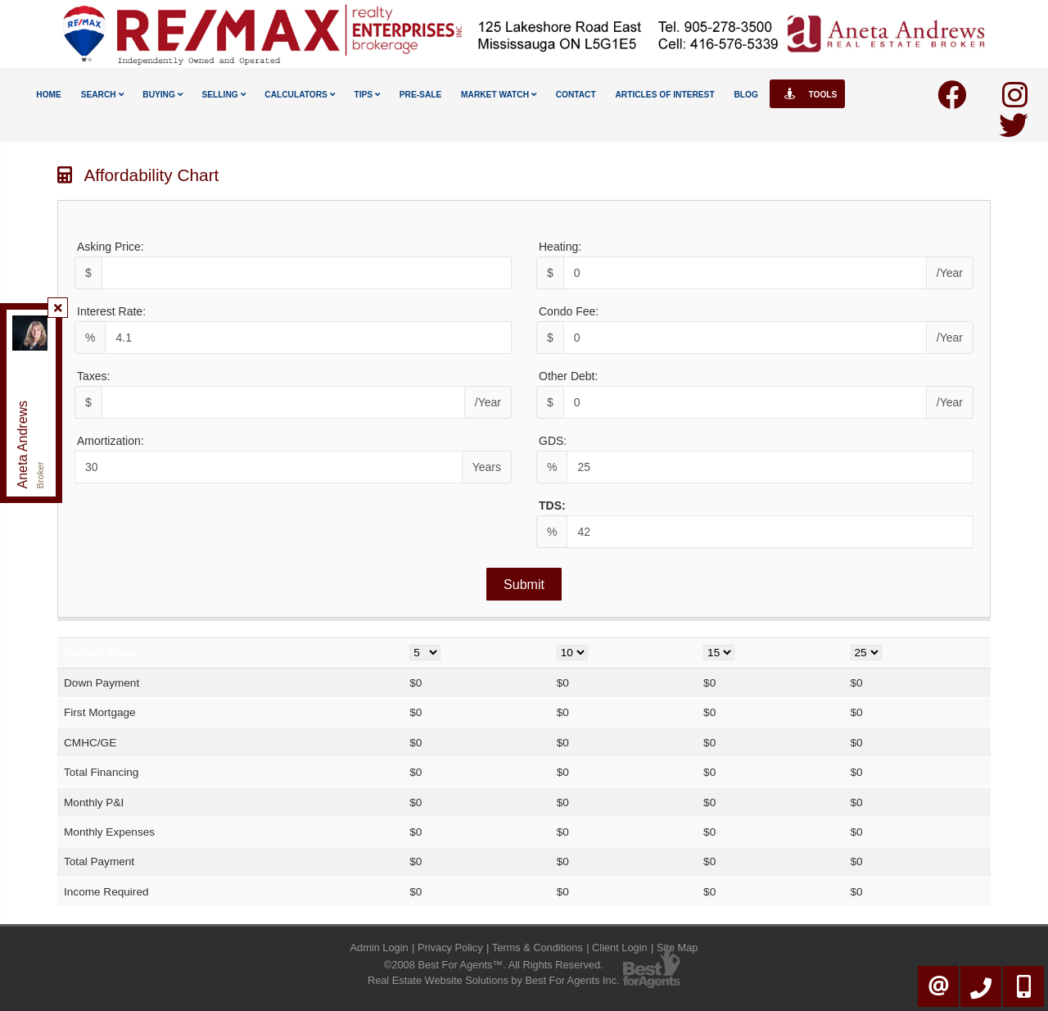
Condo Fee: (569, 311)
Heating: (560, 246)
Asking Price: (110, 246)
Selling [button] (224, 94)
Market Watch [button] (498, 94)
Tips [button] (366, 94)
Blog (745, 94)
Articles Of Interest (664, 94)
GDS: (553, 440)
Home (48, 94)
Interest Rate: (111, 311)
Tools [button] (808, 93)
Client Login (620, 947)
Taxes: (93, 376)
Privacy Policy (450, 947)
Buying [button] (162, 94)
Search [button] (102, 94)
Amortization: (110, 440)
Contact (576, 94)
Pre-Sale (421, 94)
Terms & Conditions (537, 947)
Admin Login (379, 947)
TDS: (552, 505)
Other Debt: (568, 376)
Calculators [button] (299, 94)
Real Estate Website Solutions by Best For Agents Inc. (494, 980)
